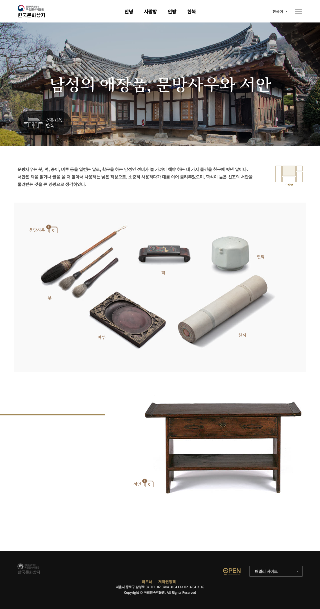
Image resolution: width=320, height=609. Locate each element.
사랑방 (150, 11)
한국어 (277, 11)
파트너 (147, 581)
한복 (191, 11)
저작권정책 (167, 581)
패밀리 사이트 (266, 571)
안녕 (128, 11)
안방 (172, 11)
